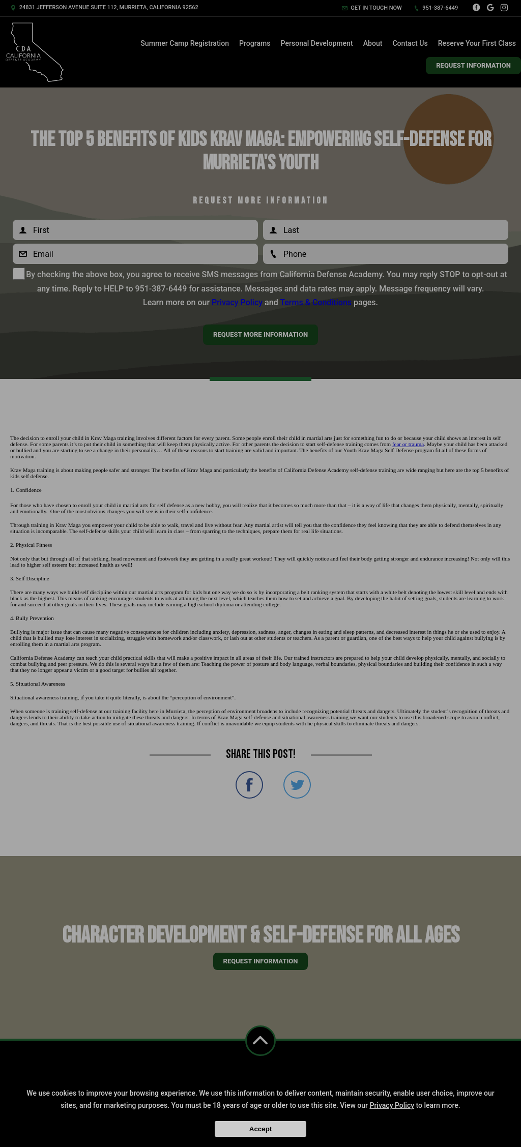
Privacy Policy (391, 1105)
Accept (260, 1129)
